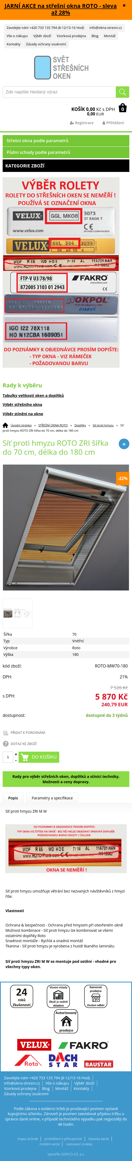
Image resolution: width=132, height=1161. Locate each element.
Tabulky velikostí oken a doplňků (33, 395)
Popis (13, 797)
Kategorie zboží (66, 165)
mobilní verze (50, 1144)
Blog (94, 36)
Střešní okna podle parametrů (38, 141)
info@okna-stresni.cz (106, 27)
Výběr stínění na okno (23, 413)
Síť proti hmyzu (103, 425)
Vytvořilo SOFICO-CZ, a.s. (66, 1154)
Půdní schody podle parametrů (38, 152)
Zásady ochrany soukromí (46, 44)
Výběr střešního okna (22, 404)
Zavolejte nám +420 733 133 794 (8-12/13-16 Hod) (45, 27)
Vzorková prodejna (71, 36)
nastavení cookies (79, 1144)
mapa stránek (28, 1139)
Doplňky (80, 425)
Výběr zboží (42, 36)
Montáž (110, 36)
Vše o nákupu (17, 36)
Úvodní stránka (21, 425)
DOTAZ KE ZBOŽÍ (24, 744)
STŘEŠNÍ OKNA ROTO (52, 425)
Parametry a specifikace (52, 797)
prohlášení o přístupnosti (63, 1139)
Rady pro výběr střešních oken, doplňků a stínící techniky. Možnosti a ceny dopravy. (66, 779)
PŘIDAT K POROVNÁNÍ (28, 732)
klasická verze (98, 1139)
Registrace (82, 122)
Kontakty (13, 44)
